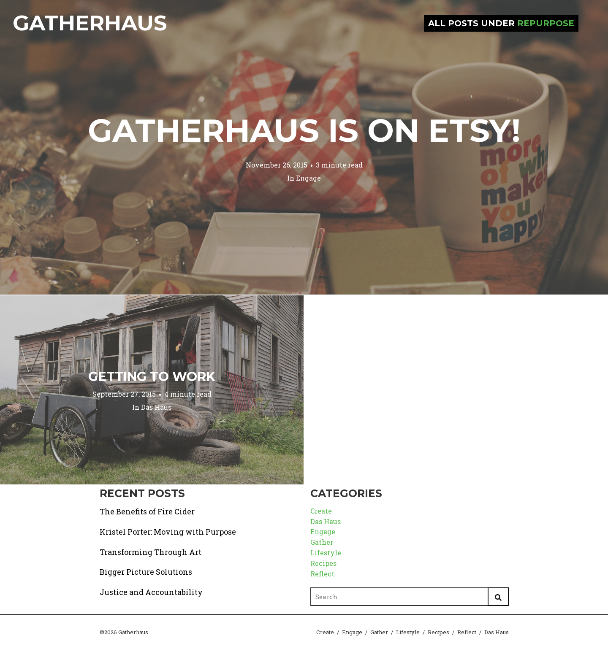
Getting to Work (151, 376)
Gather (321, 542)
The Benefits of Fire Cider (147, 511)
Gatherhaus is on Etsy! (304, 130)
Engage (308, 177)
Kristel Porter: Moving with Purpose (168, 532)
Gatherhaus (90, 23)
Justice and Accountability (151, 592)
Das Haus (156, 407)
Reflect (322, 573)
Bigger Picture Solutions (146, 572)
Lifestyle (325, 552)
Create (321, 510)
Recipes (323, 563)
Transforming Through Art (150, 552)
